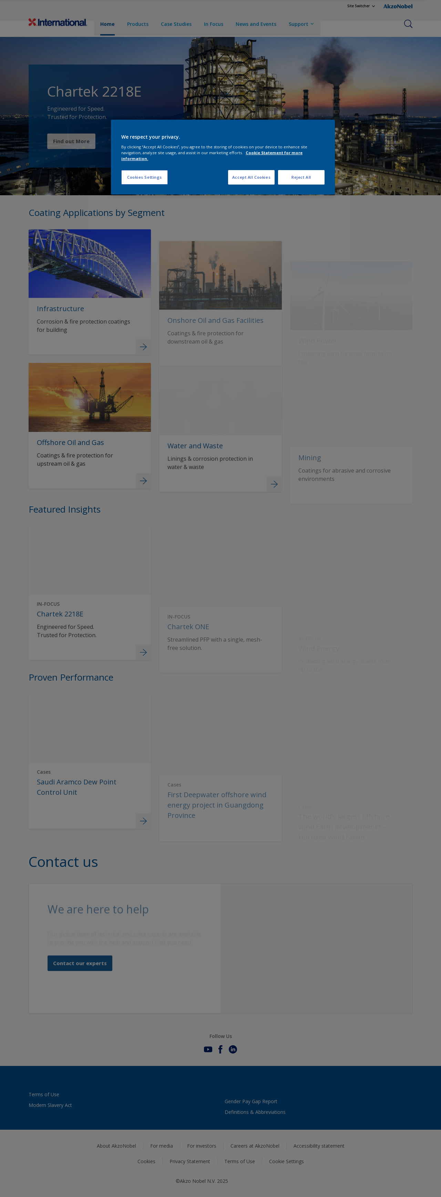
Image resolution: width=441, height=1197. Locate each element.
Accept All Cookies (251, 177)
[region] (223, 157)
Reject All (301, 177)
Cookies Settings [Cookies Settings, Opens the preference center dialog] (144, 177)
